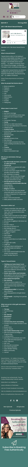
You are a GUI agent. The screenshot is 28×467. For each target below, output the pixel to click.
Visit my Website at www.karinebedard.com (14, 391)
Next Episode (8, 407)
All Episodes (20, 407)
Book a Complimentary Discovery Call (12, 394)
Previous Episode (15, 410)
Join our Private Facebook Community (12, 388)
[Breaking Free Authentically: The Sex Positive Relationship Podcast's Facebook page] (10, 17)
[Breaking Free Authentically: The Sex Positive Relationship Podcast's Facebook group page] (4, 17)
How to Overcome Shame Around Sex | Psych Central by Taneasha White (12, 367)
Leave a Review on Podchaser (9, 385)
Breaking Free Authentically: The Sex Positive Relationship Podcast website (12, 378)
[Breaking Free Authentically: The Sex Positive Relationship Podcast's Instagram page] (6, 17)
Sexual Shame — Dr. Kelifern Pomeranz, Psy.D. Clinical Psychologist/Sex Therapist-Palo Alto (13, 360)
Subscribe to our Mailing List (9, 382)
